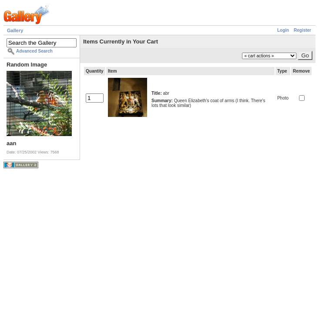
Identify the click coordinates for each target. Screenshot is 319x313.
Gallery (15, 30)
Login (283, 30)
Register (302, 30)
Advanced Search (34, 51)
